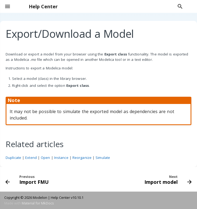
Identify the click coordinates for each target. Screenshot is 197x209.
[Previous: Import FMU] (28, 179)
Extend (31, 157)
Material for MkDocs (38, 203)
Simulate (103, 157)
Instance (61, 157)
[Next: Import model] (167, 179)
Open (45, 157)
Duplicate (13, 157)
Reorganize (82, 157)
